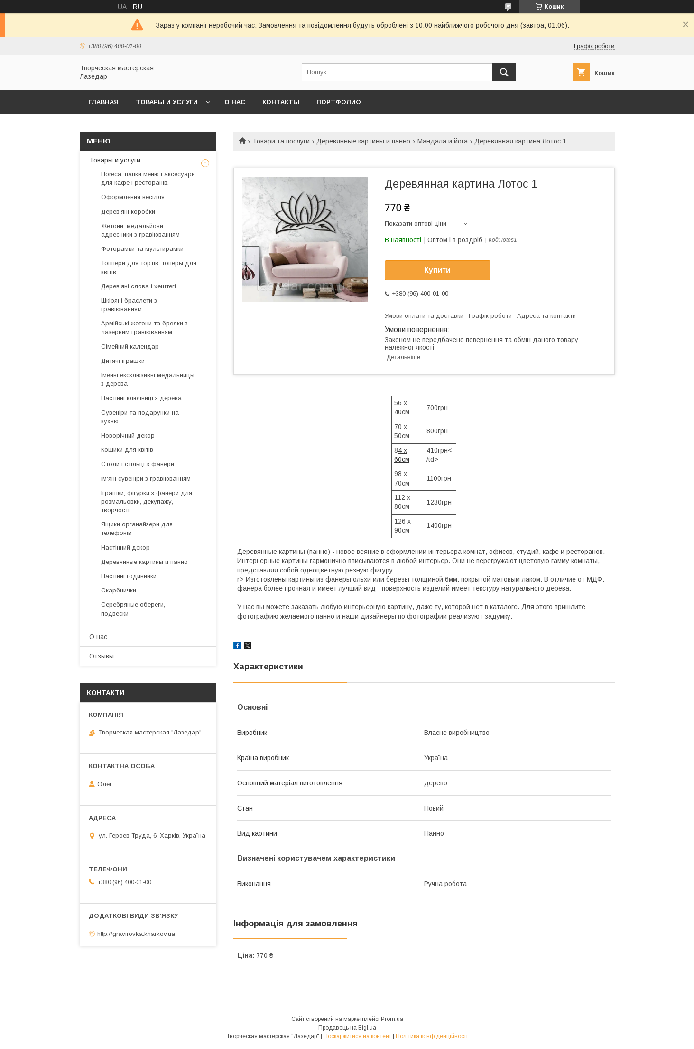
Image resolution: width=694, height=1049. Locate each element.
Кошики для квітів (127, 449)
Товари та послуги (281, 141)
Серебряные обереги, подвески (133, 609)
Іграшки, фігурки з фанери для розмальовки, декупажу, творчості (146, 501)
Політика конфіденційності (432, 1036)
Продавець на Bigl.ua (347, 1027)
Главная (103, 101)
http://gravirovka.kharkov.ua (136, 933)
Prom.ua (392, 1019)
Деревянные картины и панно (363, 141)
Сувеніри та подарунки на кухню (140, 417)
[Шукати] (504, 72)
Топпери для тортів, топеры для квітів (148, 267)
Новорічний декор (128, 435)
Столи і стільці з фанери (137, 463)
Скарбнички (118, 590)
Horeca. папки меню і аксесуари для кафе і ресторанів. (148, 178)
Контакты (280, 101)
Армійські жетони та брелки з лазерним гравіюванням (144, 327)
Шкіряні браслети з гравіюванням (129, 305)
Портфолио (338, 101)
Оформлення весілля (133, 196)
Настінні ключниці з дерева (141, 397)
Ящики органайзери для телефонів (137, 528)
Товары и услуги (167, 101)
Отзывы (101, 656)
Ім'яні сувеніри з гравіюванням (146, 478)
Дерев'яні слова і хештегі (138, 286)
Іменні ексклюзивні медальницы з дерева (147, 379)
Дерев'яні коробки (128, 211)
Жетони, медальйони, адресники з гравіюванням (140, 230)
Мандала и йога (442, 141)
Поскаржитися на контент (357, 1036)
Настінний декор (125, 547)
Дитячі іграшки (123, 360)
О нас (234, 101)
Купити (437, 270)
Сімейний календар (130, 346)
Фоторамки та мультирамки (142, 248)
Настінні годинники (129, 576)
